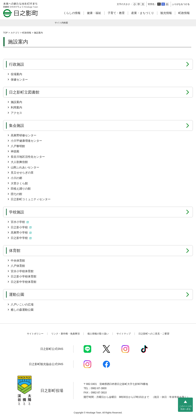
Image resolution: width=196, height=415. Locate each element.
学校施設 (16, 212)
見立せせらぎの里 (22, 172)
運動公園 (16, 294)
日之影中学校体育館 (23, 281)
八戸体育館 (18, 265)
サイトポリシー (35, 333)
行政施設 (16, 64)
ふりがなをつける (181, 4)
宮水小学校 (20, 222)
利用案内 (16, 107)
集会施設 (16, 125)
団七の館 (16, 194)
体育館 (14, 250)
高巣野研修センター (23, 135)
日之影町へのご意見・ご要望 (153, 333)
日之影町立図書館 (24, 92)
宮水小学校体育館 (22, 271)
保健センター (19, 79)
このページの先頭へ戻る (185, 407)
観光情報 (166, 13)
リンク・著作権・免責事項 (65, 333)
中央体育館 (18, 260)
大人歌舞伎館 (19, 162)
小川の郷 (16, 178)
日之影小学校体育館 (23, 276)
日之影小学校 (21, 227)
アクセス (16, 112)
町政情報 (184, 13)
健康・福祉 (94, 13)
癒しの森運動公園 (22, 309)
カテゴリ (15, 32)
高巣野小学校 (21, 232)
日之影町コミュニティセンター (31, 199)
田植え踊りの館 (21, 188)
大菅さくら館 (19, 183)
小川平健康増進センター (26, 140)
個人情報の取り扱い (98, 333)
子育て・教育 (116, 13)
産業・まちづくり (142, 13)
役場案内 (16, 74)
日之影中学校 (21, 238)
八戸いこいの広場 (22, 304)
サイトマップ (123, 333)
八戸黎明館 (18, 146)
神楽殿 (15, 151)
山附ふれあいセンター (25, 167)
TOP (5, 32)
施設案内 (38, 32)
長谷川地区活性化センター (28, 156)
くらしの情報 (71, 13)
